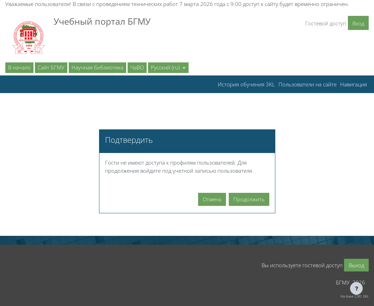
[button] (168, 67)
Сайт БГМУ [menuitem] (51, 67)
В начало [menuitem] (19, 67)
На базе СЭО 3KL (355, 296)
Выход (356, 265)
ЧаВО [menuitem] (137, 67)
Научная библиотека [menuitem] (97, 67)
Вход (358, 23)
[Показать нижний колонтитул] (356, 288)
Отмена (212, 199)
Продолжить (249, 199)
